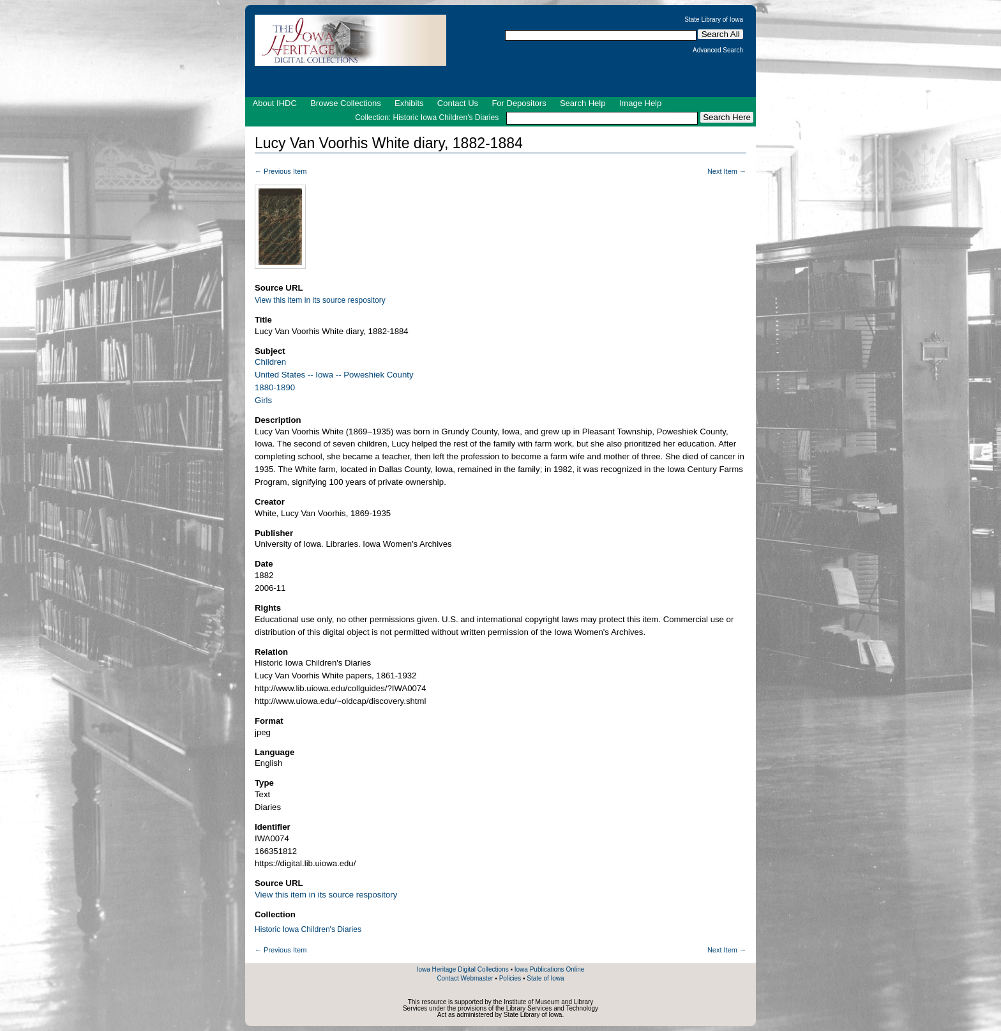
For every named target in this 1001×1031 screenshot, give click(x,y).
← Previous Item (280, 171)
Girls (263, 400)
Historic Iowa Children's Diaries (308, 929)
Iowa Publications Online (550, 969)
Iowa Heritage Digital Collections (463, 969)
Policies (510, 978)
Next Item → (726, 171)
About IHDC (275, 103)
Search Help (583, 103)
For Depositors (519, 103)
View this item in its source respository (320, 300)
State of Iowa (545, 978)
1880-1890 (275, 387)
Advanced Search (718, 50)
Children (270, 362)
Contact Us (457, 103)
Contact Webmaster (465, 978)
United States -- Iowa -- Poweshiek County (334, 374)
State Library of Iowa (713, 20)
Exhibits (409, 103)
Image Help (640, 103)
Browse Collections (345, 103)
